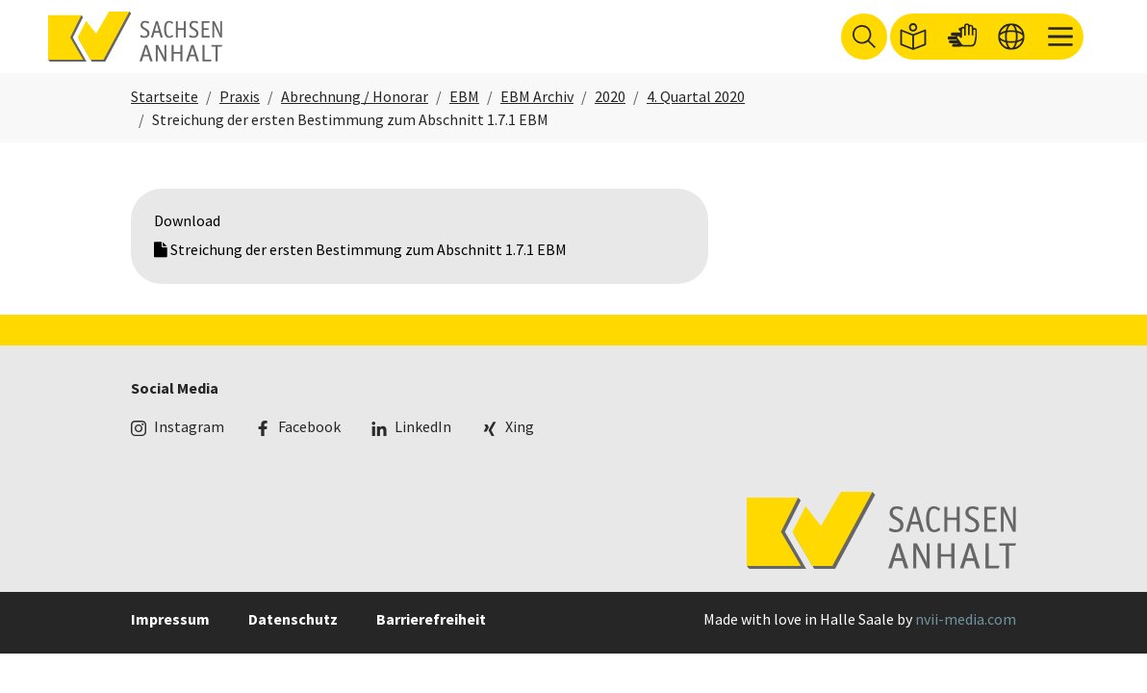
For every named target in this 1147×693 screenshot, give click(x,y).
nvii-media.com (965, 643)
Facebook (309, 449)
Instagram (189, 449)
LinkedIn (423, 449)
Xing (519, 449)
